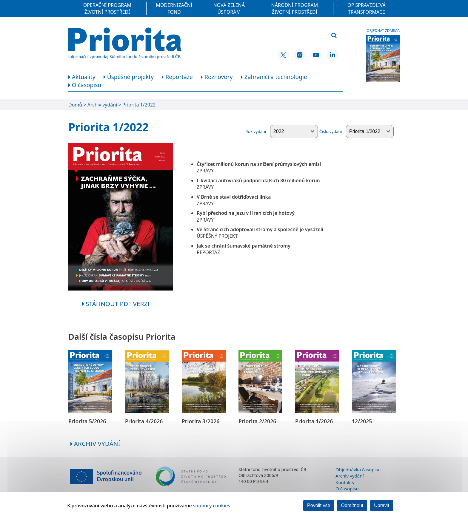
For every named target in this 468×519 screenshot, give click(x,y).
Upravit (381, 505)
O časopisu (347, 489)
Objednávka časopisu (358, 469)
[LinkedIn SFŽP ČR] (332, 55)
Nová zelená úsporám (229, 8)
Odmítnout (352, 505)
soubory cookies (211, 505)
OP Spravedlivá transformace (366, 8)
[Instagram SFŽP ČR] (300, 55)
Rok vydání (281, 131)
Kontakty (344, 482)
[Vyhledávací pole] (297, 35)
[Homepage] (124, 43)
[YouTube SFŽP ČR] (316, 55)
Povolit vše (318, 505)
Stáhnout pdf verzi (116, 303)
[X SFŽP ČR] (283, 55)
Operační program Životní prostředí (107, 8)
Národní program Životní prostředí (294, 8)
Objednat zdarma (383, 30)
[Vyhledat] (334, 35)
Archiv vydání (95, 443)
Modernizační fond (174, 8)
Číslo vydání (356, 131)
